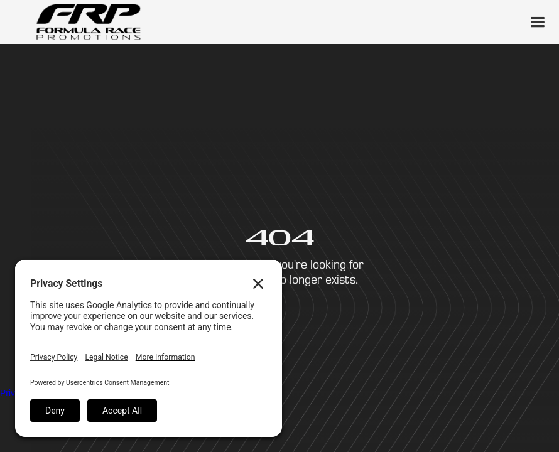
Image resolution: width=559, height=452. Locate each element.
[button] (537, 22)
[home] (87, 22)
